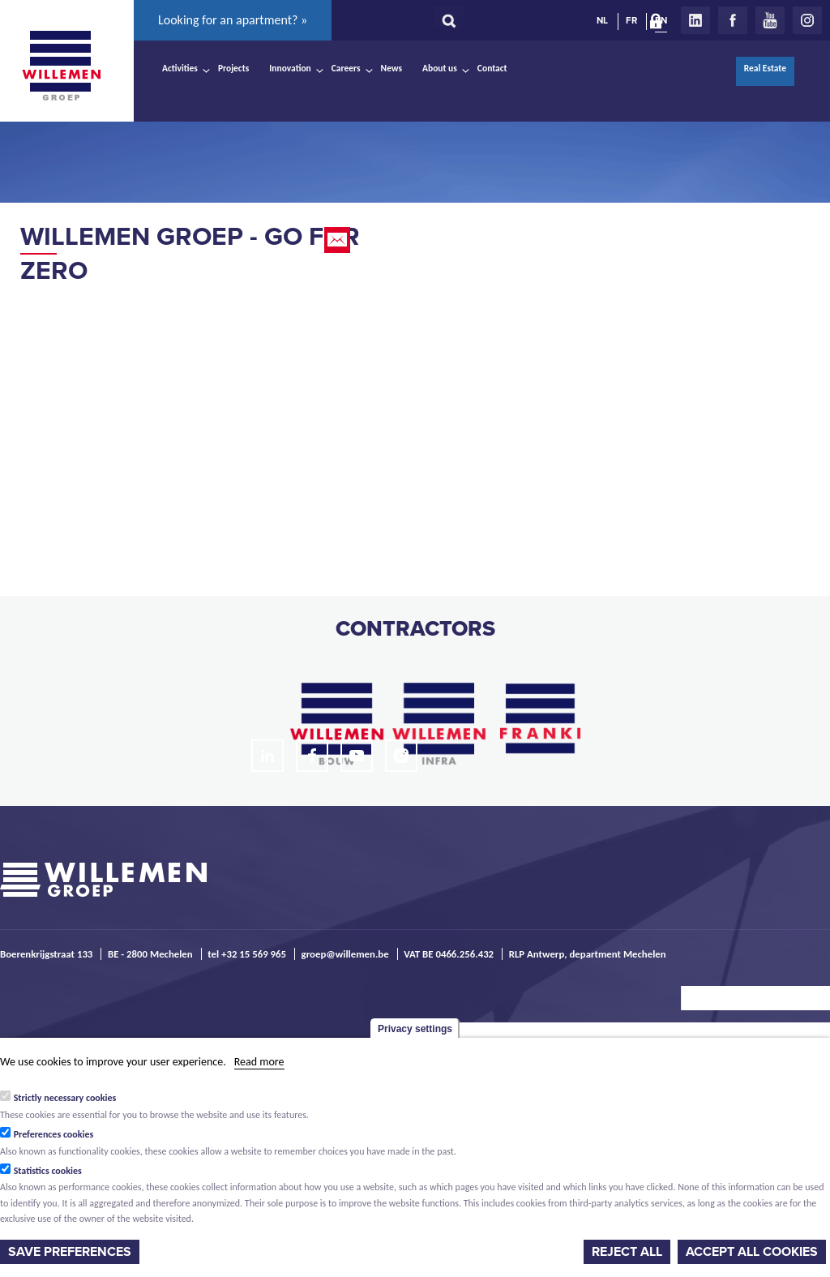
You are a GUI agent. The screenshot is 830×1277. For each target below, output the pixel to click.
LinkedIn (695, 20)
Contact (492, 68)
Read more (259, 1062)
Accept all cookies (752, 1252)
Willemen (61, 65)
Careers (346, 68)
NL (602, 20)
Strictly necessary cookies (65, 1097)
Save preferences (69, 1252)
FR (631, 20)
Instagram (807, 20)
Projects (233, 68)
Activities (180, 68)
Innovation (290, 68)
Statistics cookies (48, 1170)
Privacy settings (415, 1029)
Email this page (338, 240)
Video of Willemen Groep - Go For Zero (202, 410)
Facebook (732, 20)
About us (439, 68)
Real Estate (765, 68)
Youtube (770, 20)
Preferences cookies (54, 1134)
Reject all (627, 1252)
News (391, 68)
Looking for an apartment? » (232, 20)
